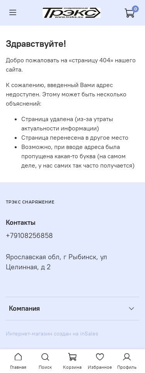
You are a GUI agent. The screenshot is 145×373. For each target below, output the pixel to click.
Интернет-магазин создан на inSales (52, 333)
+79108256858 (29, 235)
